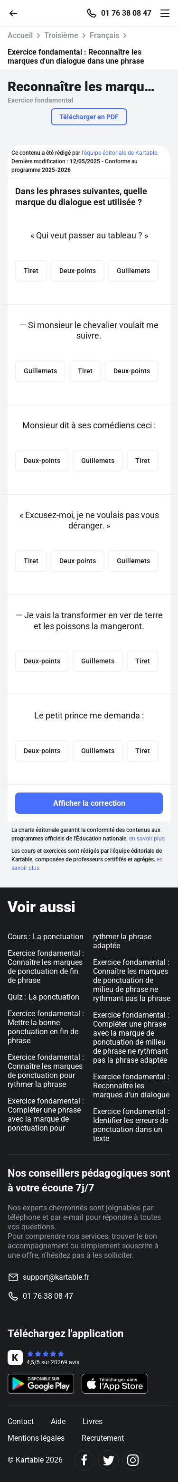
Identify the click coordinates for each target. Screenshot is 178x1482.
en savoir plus (147, 838)
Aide (58, 1421)
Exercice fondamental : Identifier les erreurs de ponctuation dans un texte (131, 1125)
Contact (21, 1421)
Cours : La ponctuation (46, 936)
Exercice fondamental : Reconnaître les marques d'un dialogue (131, 1085)
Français (104, 35)
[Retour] (17, 12)
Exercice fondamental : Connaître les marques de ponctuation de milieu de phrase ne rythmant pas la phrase (131, 980)
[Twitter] (108, 1460)
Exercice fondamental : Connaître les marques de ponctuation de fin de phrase (46, 967)
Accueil (20, 35)
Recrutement (103, 1438)
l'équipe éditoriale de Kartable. (120, 153)
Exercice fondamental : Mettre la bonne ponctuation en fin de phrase (46, 1027)
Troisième (61, 35)
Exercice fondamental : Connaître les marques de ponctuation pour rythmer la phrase (46, 1071)
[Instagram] (132, 1460)
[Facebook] (84, 1460)
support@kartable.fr (56, 1277)
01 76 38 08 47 (126, 13)
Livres (93, 1421)
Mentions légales (36, 1438)
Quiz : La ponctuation (43, 996)
